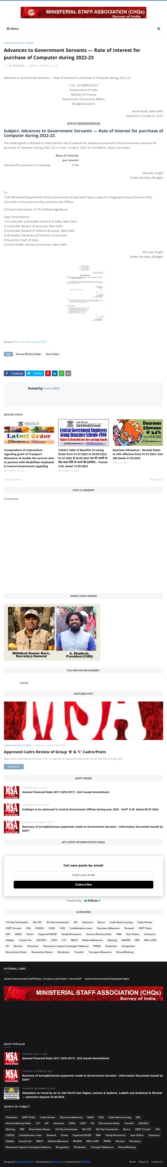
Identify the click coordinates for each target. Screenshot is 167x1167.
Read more (14, 766)
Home (132, 1161)
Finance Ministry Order (19, 43)
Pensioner (33, 946)
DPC (8, 934)
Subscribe (83, 884)
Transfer (79, 952)
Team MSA (18, 65)
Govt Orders (52, 354)
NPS (137, 940)
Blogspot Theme (24, 1161)
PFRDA (97, 946)
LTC (64, 940)
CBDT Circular (13, 928)
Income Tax (25, 940)
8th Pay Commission (58, 922)
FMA (118, 934)
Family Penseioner (72, 934)
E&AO (18, 934)
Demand (129, 928)
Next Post (155, 479)
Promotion (111, 946)
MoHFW (126, 940)
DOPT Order (145, 928)
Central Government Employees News (106, 978)
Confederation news (81, 928)
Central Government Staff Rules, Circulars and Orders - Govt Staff (42, 978)
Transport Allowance (100, 952)
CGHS (52, 928)
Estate (30, 934)
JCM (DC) (41, 940)
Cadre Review (144, 922)
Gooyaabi (57, 1161)
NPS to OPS (150, 940)
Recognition (128, 946)
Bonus (101, 922)
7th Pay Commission (17, 922)
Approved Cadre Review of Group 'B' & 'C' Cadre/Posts (55, 751)
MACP (74, 940)
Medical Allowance (92, 940)
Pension (18, 946)
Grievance (149, 934)
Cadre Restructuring (17, 745)
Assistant (88, 922)
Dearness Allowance (108, 928)
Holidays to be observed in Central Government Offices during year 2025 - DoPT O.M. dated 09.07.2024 (90, 809)
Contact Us (157, 1161)
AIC (76, 922)
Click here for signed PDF (30, 342)
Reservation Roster (42, 952)
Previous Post (13, 479)
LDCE (54, 940)
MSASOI (85, 1161)
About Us (143, 1161)
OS (7, 946)
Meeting (112, 940)
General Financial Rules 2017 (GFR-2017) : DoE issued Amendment (65, 792)
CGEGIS (39, 928)
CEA (28, 928)
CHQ (62, 928)
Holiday (10, 940)
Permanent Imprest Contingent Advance (66, 946)
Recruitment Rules (16, 952)
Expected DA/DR (47, 934)
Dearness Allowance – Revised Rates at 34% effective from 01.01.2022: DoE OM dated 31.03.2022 (138, 454)
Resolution (63, 952)
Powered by (84, 900)
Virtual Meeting (124, 952)
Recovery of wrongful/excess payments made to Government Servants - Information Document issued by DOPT (92, 828)
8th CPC (37, 922)
